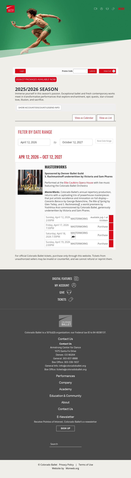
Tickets (113, 8)
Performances (65, 377)
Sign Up (65, 430)
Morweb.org (72, 470)
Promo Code (67, 71)
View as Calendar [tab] (84, 117)
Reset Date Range (104, 141)
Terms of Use (86, 466)
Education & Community (65, 397)
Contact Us (65, 410)
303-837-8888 (70, 360)
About (65, 404)
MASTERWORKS (56, 166)
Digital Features (65, 280)
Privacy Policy (66, 466)
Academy (65, 391)
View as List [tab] (105, 117)
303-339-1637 (71, 364)
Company (65, 384)
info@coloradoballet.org (72, 367)
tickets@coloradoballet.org (72, 371)
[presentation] (30, 182)
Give (107, 8)
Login (20, 71)
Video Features (95, 8)
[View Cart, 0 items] (107, 71)
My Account (101, 8)
